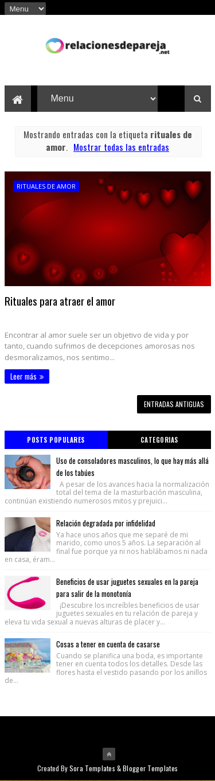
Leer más (23, 376)
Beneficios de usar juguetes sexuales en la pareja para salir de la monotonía (127, 587)
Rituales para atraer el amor (60, 300)
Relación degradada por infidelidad (105, 523)
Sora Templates (92, 768)
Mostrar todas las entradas (121, 146)
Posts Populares (56, 439)
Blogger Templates (150, 768)
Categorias (159, 439)
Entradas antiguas (174, 404)
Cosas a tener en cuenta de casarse (108, 644)
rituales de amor (46, 186)
